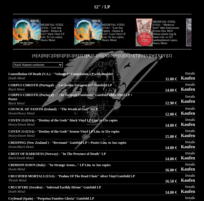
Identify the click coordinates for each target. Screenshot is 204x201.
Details (190, 73)
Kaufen (188, 78)
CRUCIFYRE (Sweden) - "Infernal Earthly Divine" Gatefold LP (54, 187)
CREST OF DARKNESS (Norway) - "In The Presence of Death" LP (57, 154)
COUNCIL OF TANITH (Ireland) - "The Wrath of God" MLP (53, 109)
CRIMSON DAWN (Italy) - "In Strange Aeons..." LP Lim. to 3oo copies (59, 165)
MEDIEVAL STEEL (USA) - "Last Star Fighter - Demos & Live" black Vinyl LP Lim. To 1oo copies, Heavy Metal (52, 32)
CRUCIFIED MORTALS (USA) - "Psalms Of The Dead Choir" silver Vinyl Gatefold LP (71, 176)
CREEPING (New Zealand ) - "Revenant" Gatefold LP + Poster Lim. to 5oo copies (67, 143)
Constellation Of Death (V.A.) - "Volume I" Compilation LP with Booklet (60, 74)
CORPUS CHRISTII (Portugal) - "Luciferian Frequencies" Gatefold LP (60, 85)
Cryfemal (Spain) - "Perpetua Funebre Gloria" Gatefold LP (51, 198)
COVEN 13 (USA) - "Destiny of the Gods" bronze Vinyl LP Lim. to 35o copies (64, 131)
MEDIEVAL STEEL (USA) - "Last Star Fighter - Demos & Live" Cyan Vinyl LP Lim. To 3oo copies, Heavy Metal (114, 32)
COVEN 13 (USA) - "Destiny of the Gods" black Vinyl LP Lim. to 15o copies (63, 120)
